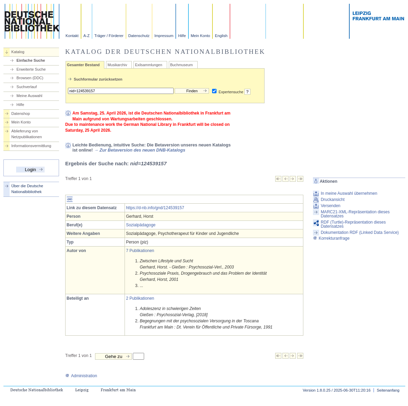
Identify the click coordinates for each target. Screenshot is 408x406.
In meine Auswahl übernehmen (349, 193)
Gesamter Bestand (83, 65)
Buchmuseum (181, 65)
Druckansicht (333, 199)
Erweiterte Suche (31, 69)
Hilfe (182, 36)
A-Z (86, 36)
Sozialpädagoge (140, 225)
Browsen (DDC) (29, 78)
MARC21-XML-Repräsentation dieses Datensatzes (355, 214)
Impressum (163, 36)
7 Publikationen (140, 250)
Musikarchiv (117, 65)
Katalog (17, 52)
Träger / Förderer (109, 36)
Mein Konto (200, 36)
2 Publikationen (140, 298)
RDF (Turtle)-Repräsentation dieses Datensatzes (353, 224)
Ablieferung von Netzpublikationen (26, 134)
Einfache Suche (30, 60)
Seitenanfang (388, 390)
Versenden (330, 205)
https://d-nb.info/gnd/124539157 (155, 207)
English (221, 36)
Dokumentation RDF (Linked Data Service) (360, 232)
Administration (81, 375)
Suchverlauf (26, 87)
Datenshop (20, 113)
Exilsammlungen (148, 65)
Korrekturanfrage (331, 238)
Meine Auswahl (29, 96)
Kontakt (72, 36)
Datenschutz (139, 36)
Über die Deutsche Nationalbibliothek (27, 189)
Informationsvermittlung (31, 146)
